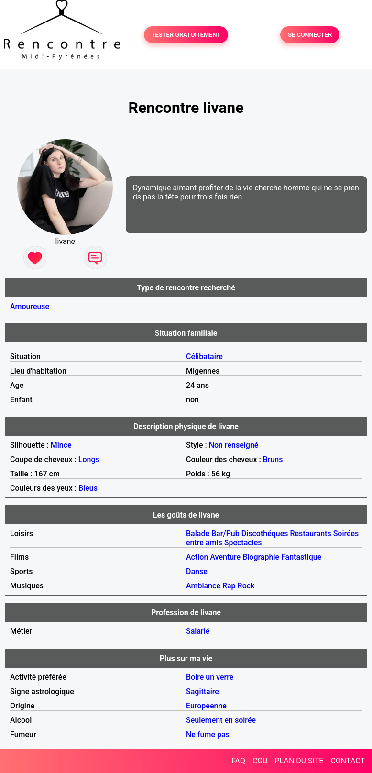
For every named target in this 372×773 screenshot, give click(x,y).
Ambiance (203, 585)
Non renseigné (234, 445)
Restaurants (310, 533)
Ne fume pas (208, 734)
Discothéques (264, 533)
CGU (260, 760)
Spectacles (243, 542)
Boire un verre (209, 677)
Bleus (88, 488)
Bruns (273, 459)
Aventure (225, 557)
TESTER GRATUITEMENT (186, 34)
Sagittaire (202, 691)
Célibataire (204, 356)
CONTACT (347, 760)
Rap (229, 585)
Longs (88, 459)
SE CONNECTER (310, 34)
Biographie (260, 557)
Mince (61, 445)
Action (197, 557)
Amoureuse (29, 306)
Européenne (206, 705)
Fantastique (301, 557)
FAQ (238, 760)
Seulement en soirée (221, 720)
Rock (246, 585)
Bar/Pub (225, 533)
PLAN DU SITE (299, 760)
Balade (197, 533)
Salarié (197, 631)
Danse (197, 571)
